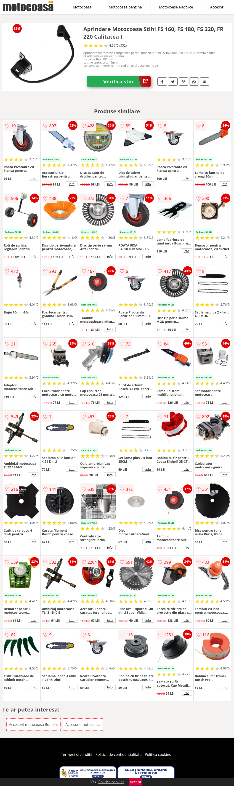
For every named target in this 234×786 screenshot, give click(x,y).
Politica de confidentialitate (119, 754)
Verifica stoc (127, 81)
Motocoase (82, 7)
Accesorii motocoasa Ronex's (33, 724)
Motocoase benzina (125, 7)
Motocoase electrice (176, 7)
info (33, 178)
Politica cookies (158, 754)
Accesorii (217, 7)
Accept (135, 781)
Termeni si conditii (76, 754)
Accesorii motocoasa (82, 724)
